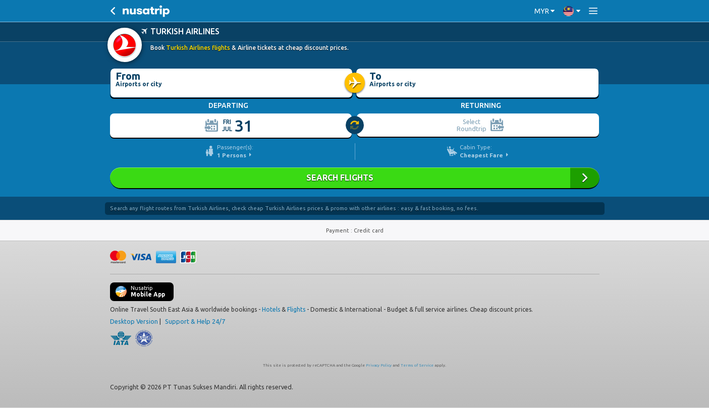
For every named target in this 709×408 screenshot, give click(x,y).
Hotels (271, 309)
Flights (296, 309)
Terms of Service (417, 365)
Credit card (369, 230)
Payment (338, 230)
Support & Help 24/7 (195, 321)
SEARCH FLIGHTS (354, 177)
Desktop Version (134, 321)
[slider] (355, 125)
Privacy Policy (379, 365)
